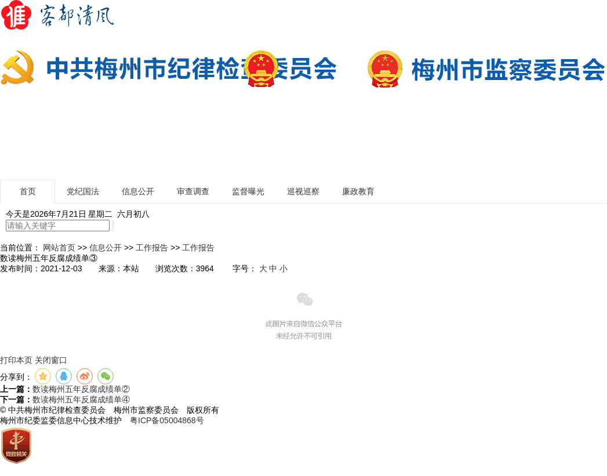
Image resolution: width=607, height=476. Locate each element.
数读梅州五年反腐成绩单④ (81, 399)
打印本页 (16, 360)
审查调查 (193, 191)
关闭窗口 (51, 360)
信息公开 (138, 191)
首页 (28, 191)
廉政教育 (358, 191)
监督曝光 (248, 191)
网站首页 (59, 247)
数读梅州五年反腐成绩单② (81, 389)
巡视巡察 (303, 191)
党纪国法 (83, 191)
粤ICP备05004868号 (167, 420)
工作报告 (152, 247)
